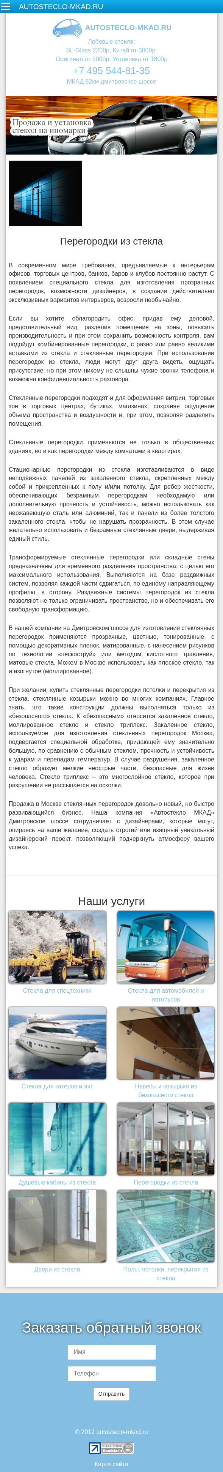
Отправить (111, 1394)
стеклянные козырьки (64, 698)
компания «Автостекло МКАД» (164, 812)
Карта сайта (111, 1464)
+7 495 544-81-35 (111, 70)
